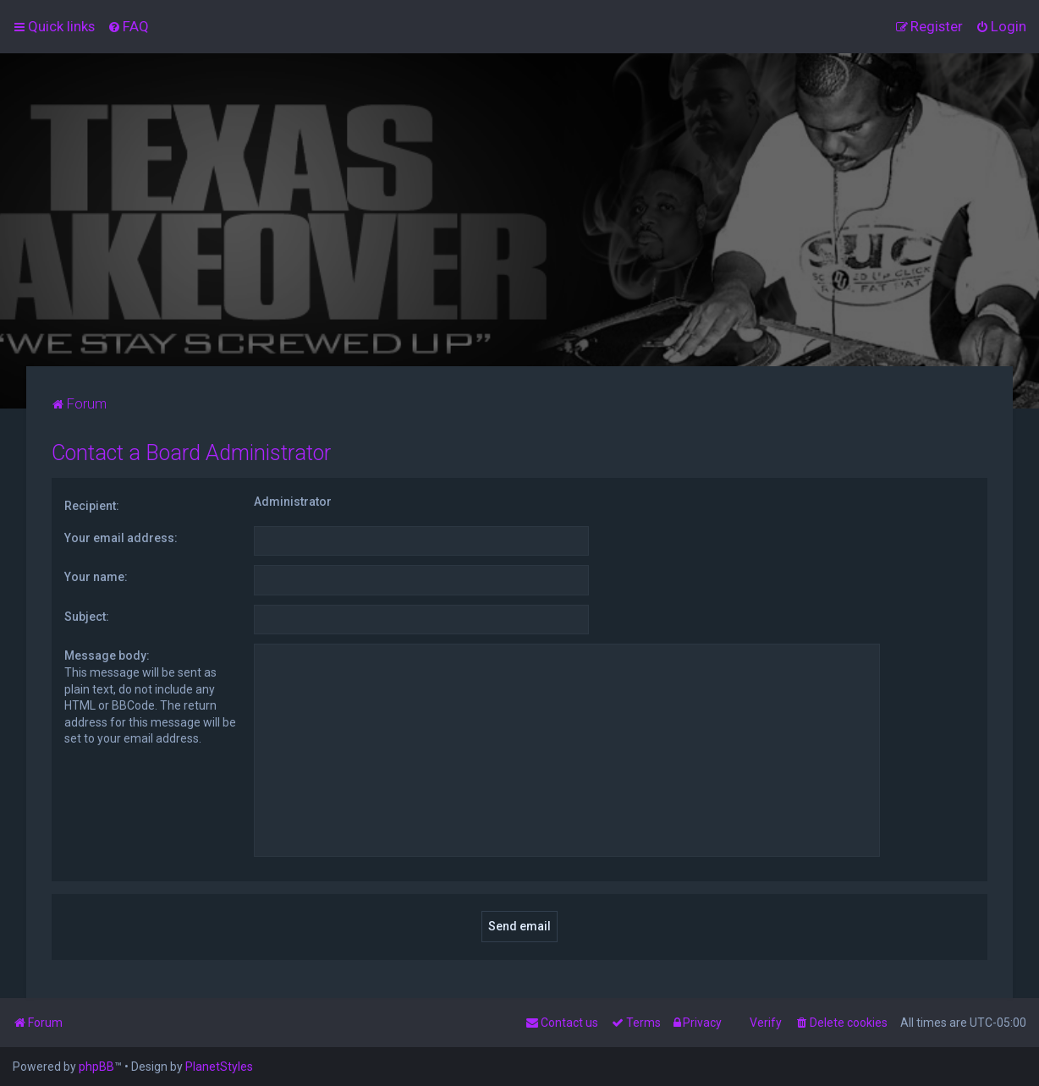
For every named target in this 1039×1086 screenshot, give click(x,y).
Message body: (107, 655)
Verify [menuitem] (766, 1022)
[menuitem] (128, 26)
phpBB (96, 1066)
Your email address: (121, 538)
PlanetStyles (219, 1066)
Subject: (86, 616)
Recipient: (91, 506)
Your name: (96, 577)
